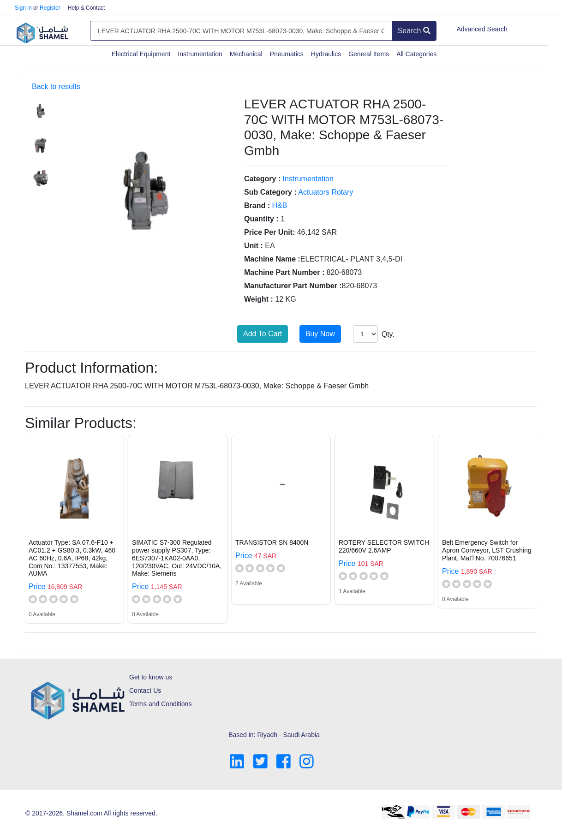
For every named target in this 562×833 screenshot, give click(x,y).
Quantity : (261, 219)
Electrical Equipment (141, 54)
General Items (368, 54)
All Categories (416, 54)
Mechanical (246, 54)
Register (50, 8)
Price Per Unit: (269, 232)
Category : (262, 179)
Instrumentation (200, 54)
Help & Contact (86, 8)
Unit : (253, 246)
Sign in (23, 8)
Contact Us (145, 690)
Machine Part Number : (284, 272)
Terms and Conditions (160, 704)
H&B (279, 205)
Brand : (257, 205)
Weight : (258, 299)
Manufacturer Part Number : (293, 286)
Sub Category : (270, 192)
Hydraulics (326, 54)
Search (414, 31)
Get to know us (150, 677)
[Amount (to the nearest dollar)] (241, 31)
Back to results (56, 86)
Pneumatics (287, 54)
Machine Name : (272, 259)
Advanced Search (482, 29)
